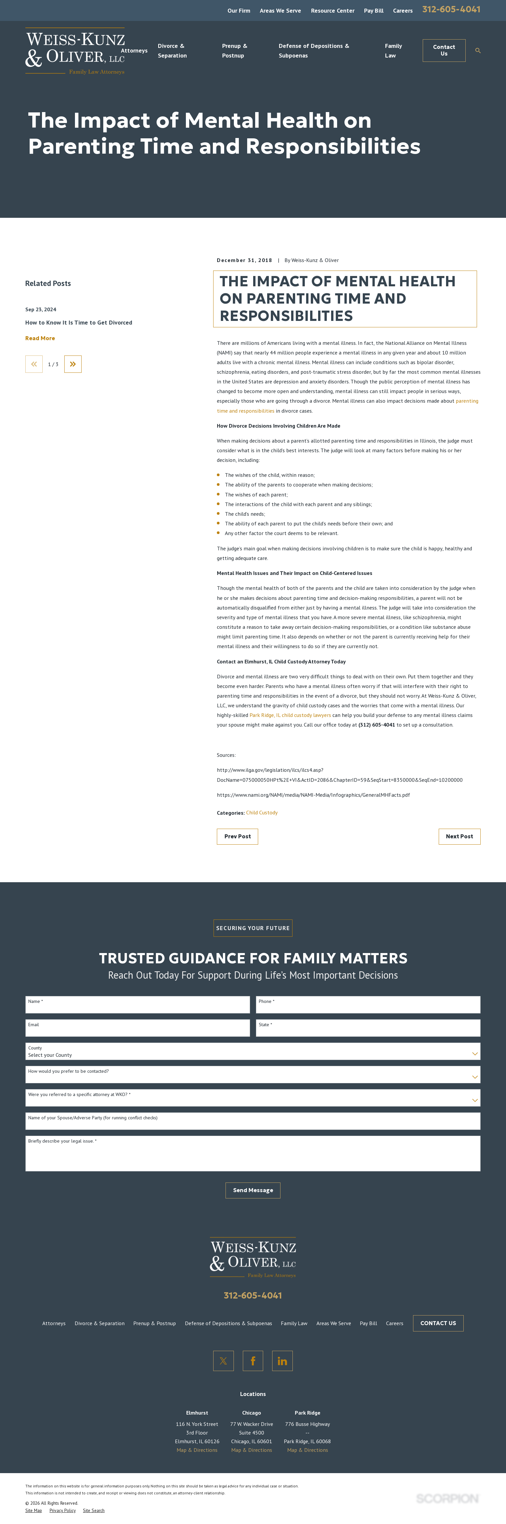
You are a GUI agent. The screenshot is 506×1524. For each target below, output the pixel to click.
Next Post (459, 836)
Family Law (294, 1323)
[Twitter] (223, 1361)
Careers (403, 10)
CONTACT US (438, 1323)
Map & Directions (197, 1450)
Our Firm (239, 10)
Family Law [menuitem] (393, 50)
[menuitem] (33, 1510)
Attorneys (54, 1323)
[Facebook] (253, 1361)
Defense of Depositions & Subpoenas (228, 1323)
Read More (40, 439)
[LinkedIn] (282, 1361)
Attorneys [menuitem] (134, 50)
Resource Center (332, 10)
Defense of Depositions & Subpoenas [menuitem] (314, 50)
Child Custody (262, 812)
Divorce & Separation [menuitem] (172, 50)
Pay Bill (373, 10)
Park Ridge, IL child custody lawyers (290, 715)
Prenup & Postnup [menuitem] (235, 50)
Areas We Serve (280, 10)
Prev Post (238, 836)
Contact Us (444, 50)
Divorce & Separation (100, 1323)
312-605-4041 (451, 9)
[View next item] (73, 464)
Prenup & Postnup (154, 1323)
